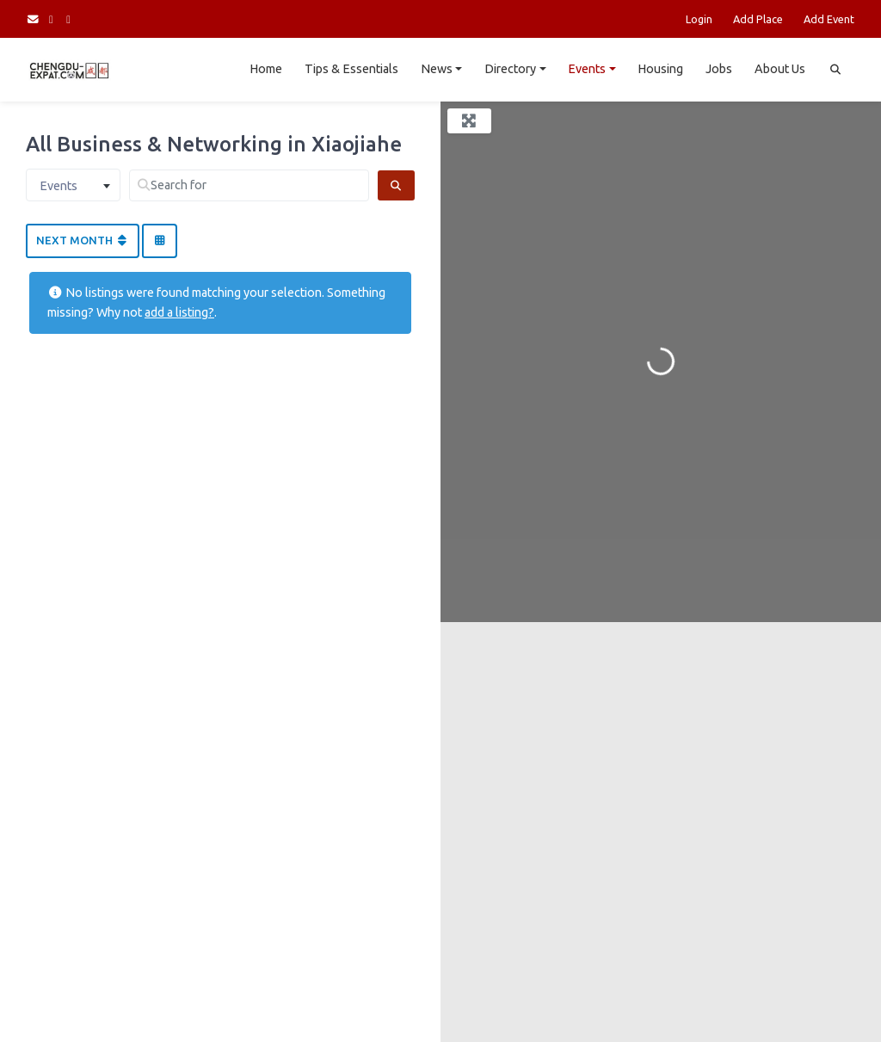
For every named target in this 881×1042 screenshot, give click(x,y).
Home (266, 69)
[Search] (396, 185)
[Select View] (159, 241)
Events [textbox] (58, 186)
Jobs (718, 69)
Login (699, 19)
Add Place (758, 19)
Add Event (829, 19)
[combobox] (73, 185)
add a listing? (179, 312)
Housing (660, 69)
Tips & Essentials (351, 69)
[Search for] (249, 185)
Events (587, 69)
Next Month (82, 240)
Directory (510, 69)
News (437, 69)
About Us (780, 69)
